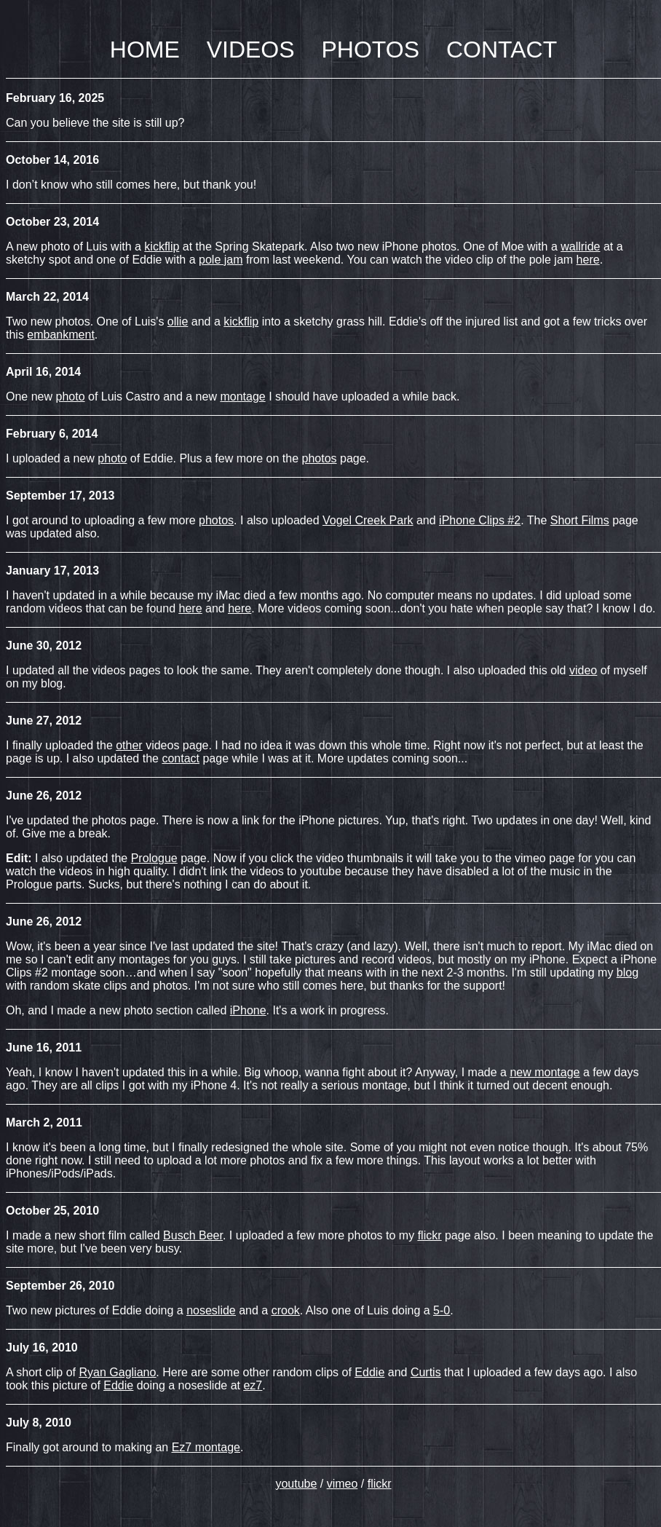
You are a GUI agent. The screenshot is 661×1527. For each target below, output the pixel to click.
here (588, 259)
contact (180, 758)
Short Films (579, 520)
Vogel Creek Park (367, 520)
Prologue (154, 858)
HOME (145, 49)
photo (69, 396)
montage (242, 396)
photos (319, 458)
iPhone (248, 1010)
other (129, 745)
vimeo (342, 1483)
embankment (61, 334)
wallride (580, 246)
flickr (380, 1483)
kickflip (161, 246)
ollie (177, 321)
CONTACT (501, 49)
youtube (296, 1483)
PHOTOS (370, 49)
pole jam (220, 259)
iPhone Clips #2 (480, 520)
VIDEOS (251, 49)
